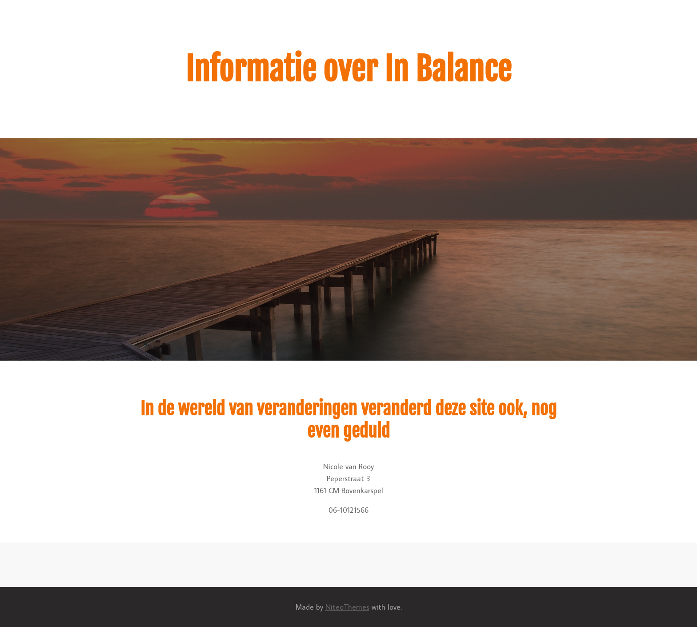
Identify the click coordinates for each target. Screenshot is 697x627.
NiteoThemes (347, 607)
